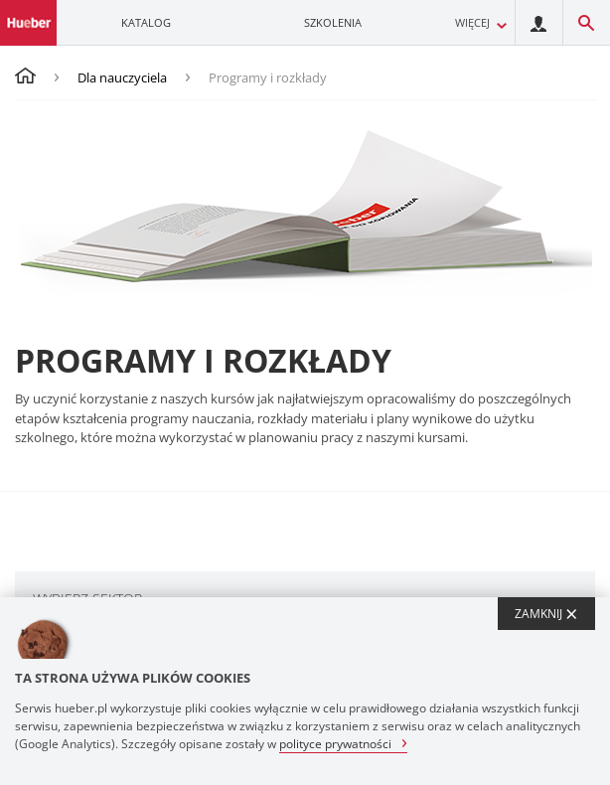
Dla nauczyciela (122, 77)
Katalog (146, 22)
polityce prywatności (335, 742)
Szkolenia (333, 22)
